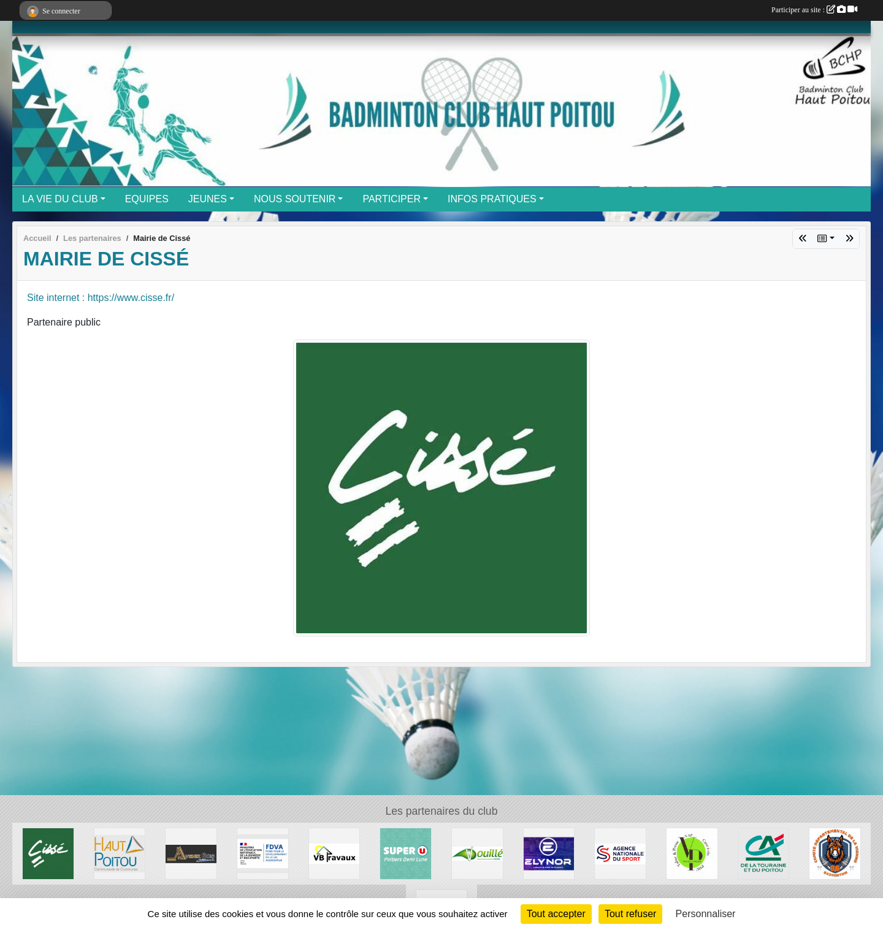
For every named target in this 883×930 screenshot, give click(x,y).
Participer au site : (814, 10)
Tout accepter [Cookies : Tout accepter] (556, 914)
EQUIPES (147, 199)
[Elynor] (549, 853)
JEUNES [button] (207, 199)
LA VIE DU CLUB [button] (60, 199)
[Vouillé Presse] (692, 853)
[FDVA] (263, 853)
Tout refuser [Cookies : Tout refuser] (630, 914)
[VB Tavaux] (334, 853)
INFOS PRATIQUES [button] (492, 199)
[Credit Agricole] (764, 853)
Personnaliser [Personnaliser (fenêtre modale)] (706, 914)
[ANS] (620, 853)
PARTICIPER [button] (391, 199)
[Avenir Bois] (191, 853)
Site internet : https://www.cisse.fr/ (100, 297)
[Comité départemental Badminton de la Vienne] (835, 853)
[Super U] (406, 853)
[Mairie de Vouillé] (477, 853)
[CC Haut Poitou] (120, 853)
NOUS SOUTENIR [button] (294, 199)
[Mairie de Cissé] (48, 853)
